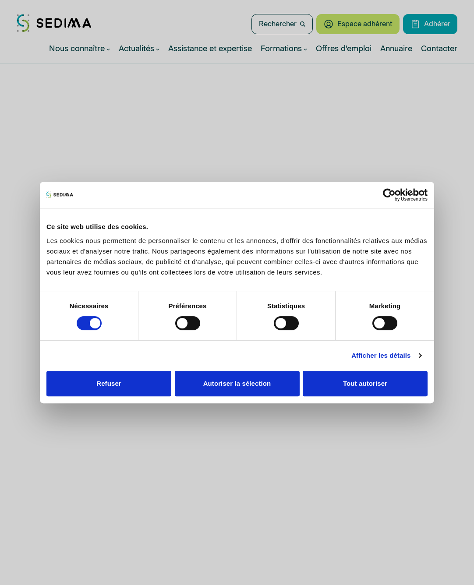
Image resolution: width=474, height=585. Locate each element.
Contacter (439, 48)
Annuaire (396, 48)
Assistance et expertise (210, 48)
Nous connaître (79, 48)
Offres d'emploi (343, 48)
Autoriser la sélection (237, 383)
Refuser (108, 383)
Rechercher (282, 24)
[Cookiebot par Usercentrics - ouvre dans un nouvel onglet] (389, 194)
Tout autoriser (365, 383)
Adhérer (430, 24)
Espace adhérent (358, 24)
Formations (284, 48)
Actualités (139, 48)
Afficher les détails (380, 355)
